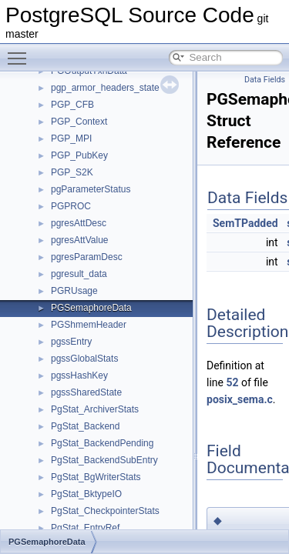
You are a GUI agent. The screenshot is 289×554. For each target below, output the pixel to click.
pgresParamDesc (87, 257)
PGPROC (71, 206)
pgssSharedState (86, 392)
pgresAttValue (80, 240)
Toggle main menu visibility (21, 51)
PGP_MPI (71, 138)
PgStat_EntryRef (85, 527)
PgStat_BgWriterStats (96, 477)
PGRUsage (74, 290)
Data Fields (264, 80)
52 (232, 382)
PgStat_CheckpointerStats (105, 511)
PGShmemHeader (88, 324)
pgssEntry (71, 341)
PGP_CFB (72, 104)
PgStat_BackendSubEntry (104, 460)
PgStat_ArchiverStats (95, 409)
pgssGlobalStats (84, 358)
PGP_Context (79, 121)
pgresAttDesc (78, 223)
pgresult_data (79, 274)
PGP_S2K (72, 172)
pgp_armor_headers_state (105, 87)
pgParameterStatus (90, 189)
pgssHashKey (79, 375)
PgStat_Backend (85, 426)
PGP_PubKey (79, 155)
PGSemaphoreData (91, 307)
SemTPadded (245, 223)
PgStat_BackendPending (102, 443)
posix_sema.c (240, 399)
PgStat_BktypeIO (86, 494)
